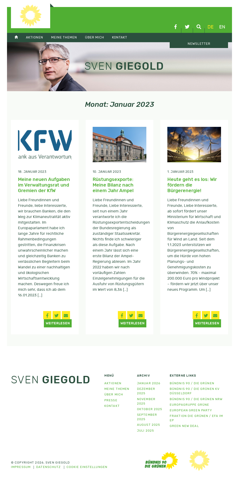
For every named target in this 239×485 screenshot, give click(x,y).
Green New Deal (184, 426)
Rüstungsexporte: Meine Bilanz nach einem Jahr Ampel (113, 185)
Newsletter (199, 43)
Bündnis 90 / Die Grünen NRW (196, 399)
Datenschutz (48, 467)
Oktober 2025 (149, 409)
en (222, 27)
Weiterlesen (58, 323)
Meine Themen (64, 37)
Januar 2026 (148, 383)
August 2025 (148, 424)
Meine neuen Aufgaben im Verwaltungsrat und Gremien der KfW (44, 185)
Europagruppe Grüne (189, 404)
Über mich (94, 37)
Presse (110, 400)
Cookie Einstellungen (87, 467)
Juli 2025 (145, 430)
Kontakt (119, 37)
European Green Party (191, 410)
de (210, 27)
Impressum (21, 467)
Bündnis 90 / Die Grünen (192, 383)
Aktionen (34, 37)
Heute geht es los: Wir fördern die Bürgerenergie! (192, 185)
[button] (47, 315)
